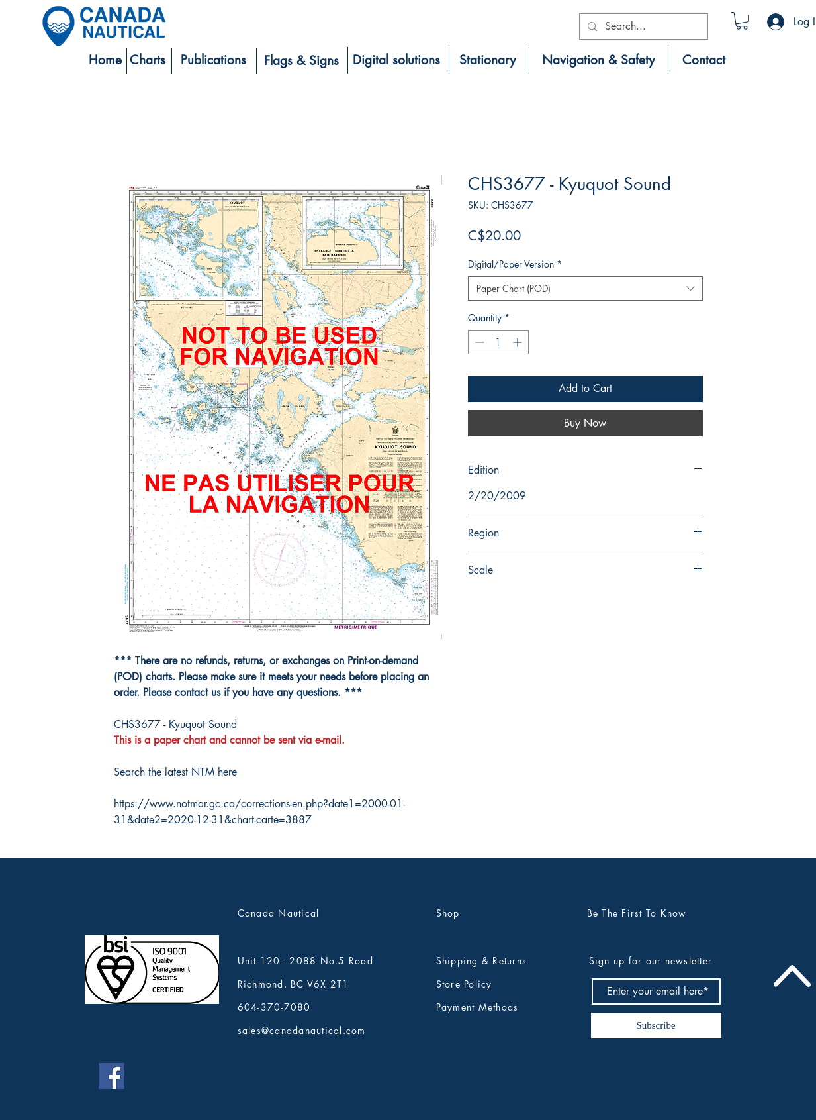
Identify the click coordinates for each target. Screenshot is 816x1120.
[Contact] (703, 60)
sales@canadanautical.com (302, 1030)
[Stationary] (488, 60)
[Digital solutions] (396, 60)
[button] (741, 21)
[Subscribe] (656, 1025)
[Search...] (642, 26)
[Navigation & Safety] (598, 60)
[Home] (105, 60)
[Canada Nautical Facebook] (111, 1076)
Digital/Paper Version (515, 264)
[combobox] (585, 288)
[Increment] (518, 342)
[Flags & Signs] (301, 61)
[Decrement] (478, 342)
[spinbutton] (498, 342)
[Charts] (148, 60)
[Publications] (213, 60)
